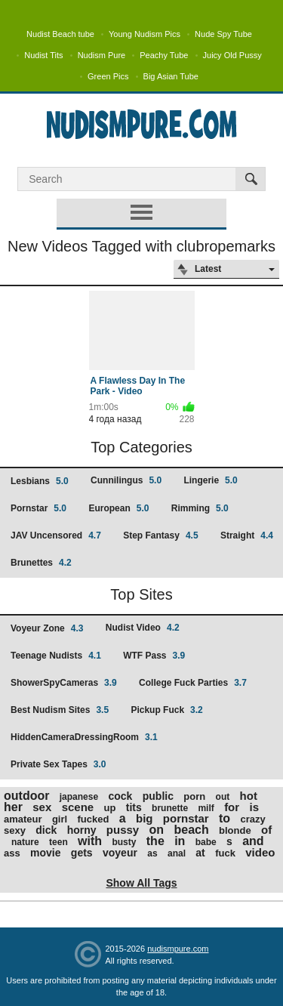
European (118, 508)
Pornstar (38, 508)
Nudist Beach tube (60, 34)
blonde (235, 830)
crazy (252, 819)
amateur (23, 819)
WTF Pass (154, 655)
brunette (170, 808)
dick (46, 830)
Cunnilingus (126, 480)
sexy (15, 830)
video (260, 852)
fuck (225, 853)
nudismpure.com (177, 948)
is (254, 807)
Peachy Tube (164, 55)
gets (82, 853)
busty (124, 842)
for (231, 807)
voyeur (120, 853)
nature (25, 842)
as (152, 853)
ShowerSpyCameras (64, 682)
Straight (246, 535)
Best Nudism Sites (60, 710)
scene (78, 807)
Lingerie (210, 480)
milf (206, 808)
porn (194, 796)
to (224, 818)
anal (177, 853)
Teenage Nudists (56, 655)
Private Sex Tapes (58, 764)
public (158, 796)
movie (45, 853)
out (223, 797)
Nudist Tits (43, 55)
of (266, 829)
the (155, 841)
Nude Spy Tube (223, 34)
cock (120, 796)
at (200, 853)
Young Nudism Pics (144, 34)
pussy (122, 829)
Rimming (200, 508)
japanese (79, 797)
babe (206, 842)
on (157, 829)
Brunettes (41, 562)
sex (41, 807)
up (110, 807)
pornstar (186, 818)
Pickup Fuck (166, 710)
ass (12, 853)
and (252, 841)
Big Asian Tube (170, 76)
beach (191, 829)
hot (248, 795)
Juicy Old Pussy (232, 55)
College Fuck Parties (193, 682)
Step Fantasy (160, 535)
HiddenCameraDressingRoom (84, 737)
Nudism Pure (102, 55)
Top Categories (141, 447)
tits (134, 807)
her (13, 807)
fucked (93, 819)
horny (82, 830)
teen (58, 842)
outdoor (26, 795)
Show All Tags (141, 883)
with (90, 841)
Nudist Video (143, 627)
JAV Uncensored (56, 535)
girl (59, 819)
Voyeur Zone (47, 628)
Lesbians (40, 481)
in (179, 841)
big (144, 818)
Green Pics (108, 76)
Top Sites (141, 594)
